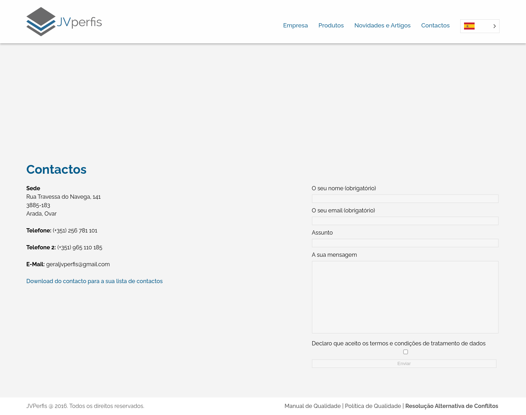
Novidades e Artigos (383, 25)
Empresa (295, 25)
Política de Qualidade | (375, 406)
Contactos (435, 25)
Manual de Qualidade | (314, 406)
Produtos (331, 25)
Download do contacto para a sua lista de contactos (94, 281)
